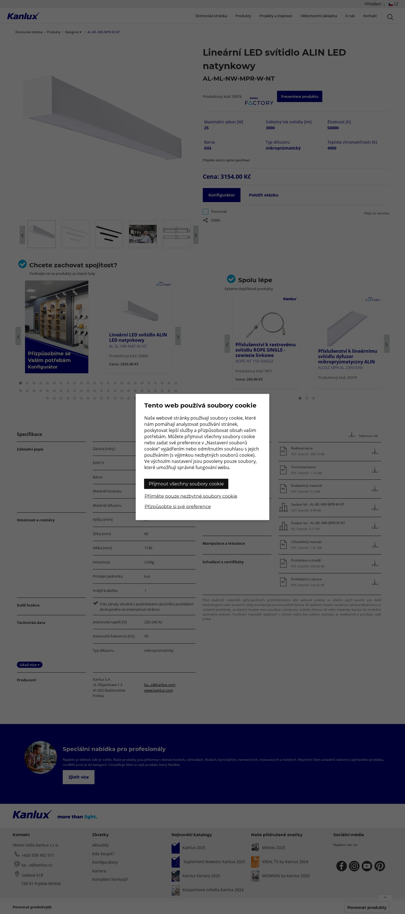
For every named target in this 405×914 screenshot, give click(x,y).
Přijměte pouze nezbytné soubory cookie (191, 496)
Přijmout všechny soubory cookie (186, 484)
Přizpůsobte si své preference (178, 506)
